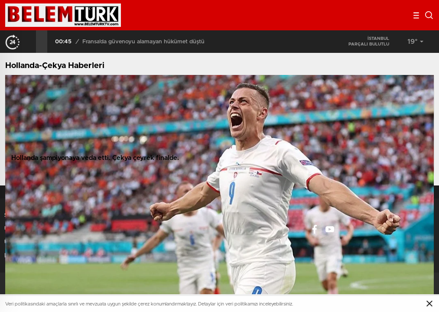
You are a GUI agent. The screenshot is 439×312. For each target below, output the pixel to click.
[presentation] (30, 41)
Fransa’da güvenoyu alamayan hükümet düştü (143, 42)
